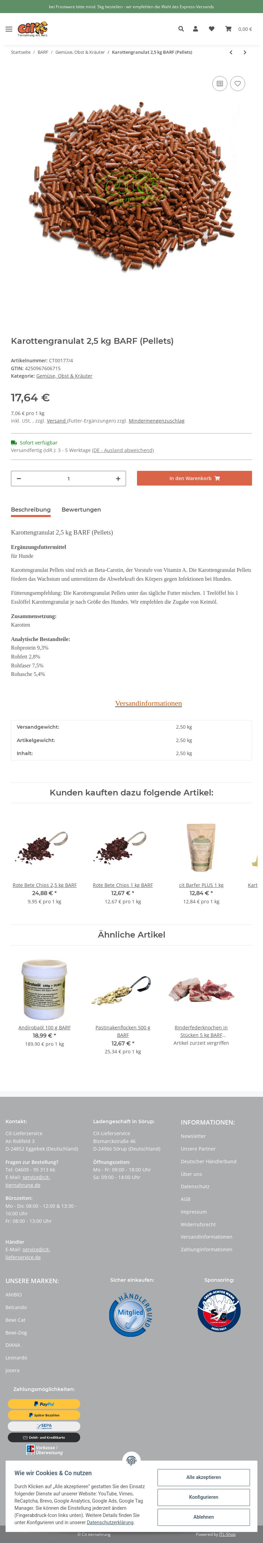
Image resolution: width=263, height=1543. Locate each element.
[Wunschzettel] (211, 29)
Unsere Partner (198, 1148)
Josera (12, 1370)
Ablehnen (201, 1513)
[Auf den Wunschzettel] (237, 83)
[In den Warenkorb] (194, 478)
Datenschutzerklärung (40, 1522)
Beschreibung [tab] (31, 509)
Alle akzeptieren (201, 1474)
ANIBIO (13, 1294)
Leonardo (16, 1357)
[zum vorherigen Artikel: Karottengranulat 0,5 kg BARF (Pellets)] (231, 52)
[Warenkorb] (239, 29)
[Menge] (68, 478)
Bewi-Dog (16, 1332)
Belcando (16, 1307)
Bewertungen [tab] (81, 509)
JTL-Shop (227, 1534)
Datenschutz (195, 1186)
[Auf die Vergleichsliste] (219, 83)
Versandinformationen (207, 1236)
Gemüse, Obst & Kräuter (64, 376)
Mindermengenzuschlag (157, 420)
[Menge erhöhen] (118, 478)
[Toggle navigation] (8, 24)
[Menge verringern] (18, 478)
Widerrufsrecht (198, 1224)
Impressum (194, 1211)
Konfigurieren (201, 1493)
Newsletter (193, 1136)
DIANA (12, 1345)
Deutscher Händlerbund (209, 1161)
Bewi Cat (15, 1320)
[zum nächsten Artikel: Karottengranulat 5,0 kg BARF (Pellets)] (245, 52)
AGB (185, 1199)
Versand (57, 420)
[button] (183, 29)
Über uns (191, 1174)
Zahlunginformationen (207, 1249)
